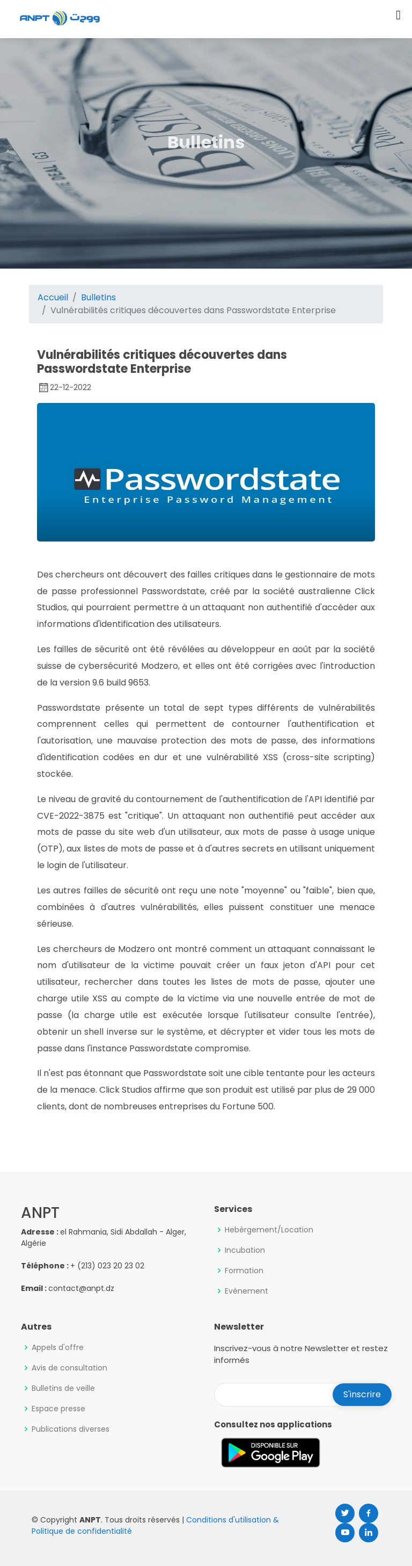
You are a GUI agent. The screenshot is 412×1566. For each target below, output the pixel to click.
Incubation (245, 1250)
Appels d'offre (58, 1347)
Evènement (246, 1291)
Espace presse (58, 1408)
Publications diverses (70, 1429)
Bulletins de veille (63, 1388)
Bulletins (98, 297)
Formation (244, 1270)
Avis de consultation (69, 1368)
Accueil (53, 297)
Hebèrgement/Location (269, 1229)
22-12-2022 (64, 387)
